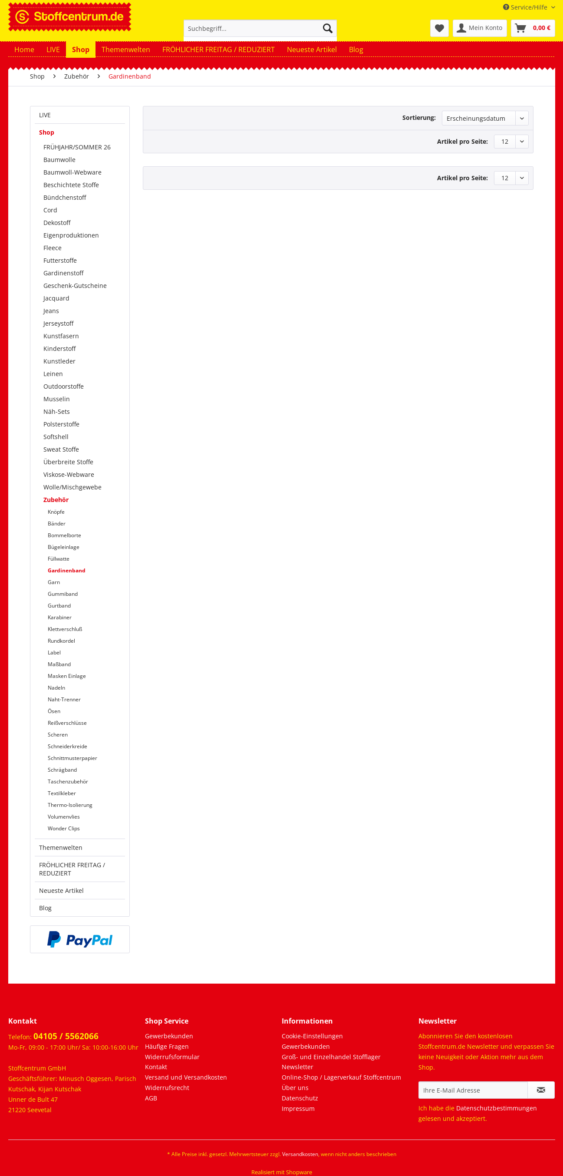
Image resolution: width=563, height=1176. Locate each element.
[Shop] (80, 49)
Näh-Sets (56, 411)
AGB (151, 1098)
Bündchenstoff (64, 197)
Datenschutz (300, 1098)
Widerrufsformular (172, 1057)
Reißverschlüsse (67, 723)
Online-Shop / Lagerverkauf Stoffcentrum (341, 1077)
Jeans (51, 311)
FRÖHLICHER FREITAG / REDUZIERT (72, 869)
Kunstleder (59, 361)
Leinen (53, 374)
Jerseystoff (58, 323)
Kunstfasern (61, 336)
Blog (45, 908)
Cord (50, 210)
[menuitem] (260, 32)
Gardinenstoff (63, 273)
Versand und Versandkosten (186, 1077)
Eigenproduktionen (71, 235)
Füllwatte (58, 558)
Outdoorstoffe (63, 386)
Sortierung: (419, 117)
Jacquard (56, 298)
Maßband (59, 664)
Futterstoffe (60, 260)
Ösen (54, 711)
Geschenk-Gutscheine (75, 285)
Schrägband (62, 769)
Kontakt (156, 1067)
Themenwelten (60, 847)
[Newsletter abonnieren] (541, 1090)
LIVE (45, 115)
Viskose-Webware (68, 474)
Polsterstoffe (61, 424)
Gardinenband (67, 570)
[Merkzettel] (439, 28)
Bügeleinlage (63, 547)
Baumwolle (59, 159)
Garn (54, 582)
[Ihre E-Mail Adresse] (473, 1090)
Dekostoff (56, 222)
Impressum (298, 1108)
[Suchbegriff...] (260, 28)
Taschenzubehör (68, 781)
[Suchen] (328, 28)
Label (54, 652)
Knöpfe (56, 511)
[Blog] (356, 49)
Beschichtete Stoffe (71, 185)
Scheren (58, 734)
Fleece (52, 248)
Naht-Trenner (64, 699)
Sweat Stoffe (61, 449)
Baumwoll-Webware (72, 172)
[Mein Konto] (480, 28)
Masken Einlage (67, 676)
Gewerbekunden (169, 1036)
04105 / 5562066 (66, 1036)
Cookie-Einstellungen (312, 1036)
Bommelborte (64, 535)
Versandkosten (300, 1154)
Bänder (57, 523)
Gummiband (63, 594)
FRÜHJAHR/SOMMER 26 (77, 147)
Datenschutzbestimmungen (496, 1108)
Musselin (56, 399)
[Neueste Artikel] (312, 49)
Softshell (56, 437)
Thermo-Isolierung (70, 805)
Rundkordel (61, 640)
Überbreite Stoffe (68, 462)
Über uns (295, 1088)
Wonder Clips (64, 828)
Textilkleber (62, 793)
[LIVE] (53, 49)
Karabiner (60, 617)
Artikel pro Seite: (462, 141)
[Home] (24, 49)
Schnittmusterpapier (72, 758)
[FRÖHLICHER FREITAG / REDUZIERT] (218, 49)
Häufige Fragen (167, 1046)
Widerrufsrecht (167, 1088)
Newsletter (297, 1067)
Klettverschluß (65, 629)
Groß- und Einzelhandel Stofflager (331, 1057)
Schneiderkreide (67, 746)
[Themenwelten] (125, 49)
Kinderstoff (59, 348)
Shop (46, 132)
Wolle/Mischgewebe (72, 487)
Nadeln (56, 687)
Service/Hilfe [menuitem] (526, 7)
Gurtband (59, 605)
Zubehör (56, 500)
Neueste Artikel (61, 890)
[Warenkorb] (533, 28)
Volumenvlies (64, 816)
